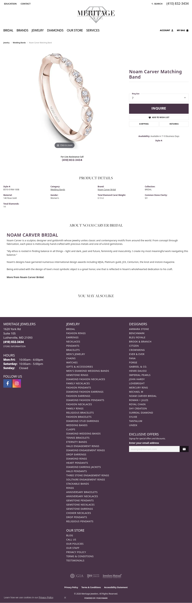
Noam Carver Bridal (107, 189)
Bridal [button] (8, 30)
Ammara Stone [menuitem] (139, 329)
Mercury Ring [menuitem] (138, 387)
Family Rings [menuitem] (75, 408)
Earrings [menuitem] (72, 337)
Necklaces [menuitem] (73, 341)
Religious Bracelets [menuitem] (80, 412)
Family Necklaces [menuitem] (78, 383)
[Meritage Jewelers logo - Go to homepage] (96, 15)
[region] (64, 99)
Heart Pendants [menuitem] (77, 462)
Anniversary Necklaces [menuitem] (82, 496)
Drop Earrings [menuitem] (76, 454)
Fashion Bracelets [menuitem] (79, 416)
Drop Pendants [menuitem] (76, 517)
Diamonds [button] (55, 30)
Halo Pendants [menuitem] (76, 471)
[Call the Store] (13, 342)
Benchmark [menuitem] (137, 333)
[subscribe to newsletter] (184, 449)
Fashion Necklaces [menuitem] (79, 404)
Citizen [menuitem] (134, 345)
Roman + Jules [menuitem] (138, 400)
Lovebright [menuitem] (137, 383)
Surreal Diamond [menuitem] (141, 412)
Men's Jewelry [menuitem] (75, 354)
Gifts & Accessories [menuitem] (79, 366)
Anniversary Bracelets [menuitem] (82, 492)
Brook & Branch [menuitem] (140, 341)
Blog (69, 535)
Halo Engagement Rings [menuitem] (82, 446)
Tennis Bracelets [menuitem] (78, 437)
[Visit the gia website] (77, 576)
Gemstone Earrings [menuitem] (79, 508)
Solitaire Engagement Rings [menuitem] (85, 479)
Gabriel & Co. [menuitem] (138, 366)
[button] (10, 4)
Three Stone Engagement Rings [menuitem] (87, 475)
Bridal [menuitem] (70, 329)
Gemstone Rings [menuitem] (77, 375)
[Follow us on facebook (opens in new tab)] (7, 383)
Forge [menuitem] (133, 362)
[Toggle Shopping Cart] (183, 30)
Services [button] (92, 30)
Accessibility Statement (116, 587)
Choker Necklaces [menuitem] (78, 513)
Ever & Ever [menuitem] (136, 354)
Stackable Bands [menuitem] (77, 483)
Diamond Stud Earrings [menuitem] (82, 421)
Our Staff (73, 547)
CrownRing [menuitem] (137, 349)
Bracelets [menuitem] (73, 349)
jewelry (6, 42)
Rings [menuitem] (70, 487)
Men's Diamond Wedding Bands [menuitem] (87, 370)
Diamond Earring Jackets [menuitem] (83, 467)
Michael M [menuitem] (136, 391)
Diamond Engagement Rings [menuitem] (85, 450)
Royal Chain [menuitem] (137, 404)
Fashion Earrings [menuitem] (78, 395)
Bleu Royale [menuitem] (137, 337)
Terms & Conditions (80, 556)
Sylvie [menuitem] (133, 416)
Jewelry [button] (38, 30)
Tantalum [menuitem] (135, 421)
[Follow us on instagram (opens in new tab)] (17, 383)
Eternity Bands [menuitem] (76, 441)
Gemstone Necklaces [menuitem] (80, 504)
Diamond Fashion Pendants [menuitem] (85, 400)
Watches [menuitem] (72, 362)
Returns (174, 124)
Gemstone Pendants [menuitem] (80, 500)
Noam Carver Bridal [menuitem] (143, 395)
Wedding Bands (19, 42)
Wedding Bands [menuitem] (77, 425)
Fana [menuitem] (132, 358)
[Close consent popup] (65, 598)
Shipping (144, 124)
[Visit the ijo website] (93, 576)
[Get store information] (14, 346)
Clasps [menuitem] (70, 429)
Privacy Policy (76, 552)
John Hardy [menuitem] (137, 379)
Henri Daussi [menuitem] (138, 370)
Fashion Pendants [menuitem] (78, 387)
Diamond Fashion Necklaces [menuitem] (85, 379)
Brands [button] (22, 30)
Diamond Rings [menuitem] (76, 458)
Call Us (71, 539)
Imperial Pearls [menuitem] (139, 375)
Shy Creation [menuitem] (138, 408)
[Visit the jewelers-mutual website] (112, 576)
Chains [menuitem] (71, 358)
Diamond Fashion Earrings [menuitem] (85, 391)
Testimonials (75, 560)
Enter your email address (144, 442)
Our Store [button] (75, 30)
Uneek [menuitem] (133, 425)
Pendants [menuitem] (72, 345)
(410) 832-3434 (72, 160)
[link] (25, 4)
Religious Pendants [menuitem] (79, 521)
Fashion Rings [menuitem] (76, 333)
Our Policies (75, 543)
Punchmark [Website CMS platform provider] (102, 598)
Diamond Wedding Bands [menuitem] (83, 433)
